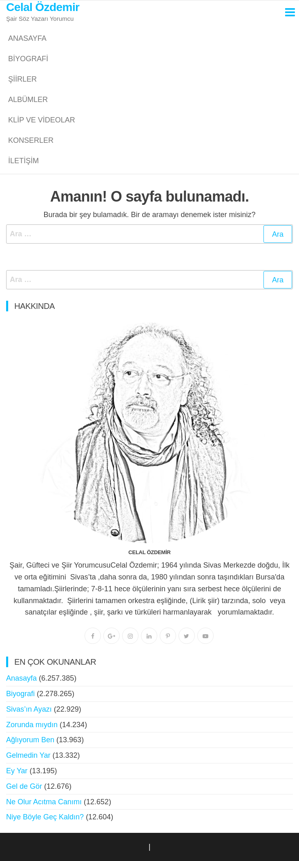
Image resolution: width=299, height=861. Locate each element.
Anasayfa (27, 38)
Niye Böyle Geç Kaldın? (45, 817)
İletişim (23, 161)
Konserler (31, 140)
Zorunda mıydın (32, 725)
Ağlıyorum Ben (30, 740)
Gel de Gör (24, 786)
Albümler (28, 99)
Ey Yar (16, 771)
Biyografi (28, 59)
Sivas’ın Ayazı (29, 709)
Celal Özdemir (42, 7)
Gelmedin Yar (28, 755)
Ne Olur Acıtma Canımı (44, 802)
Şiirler (22, 79)
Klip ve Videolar (41, 120)
